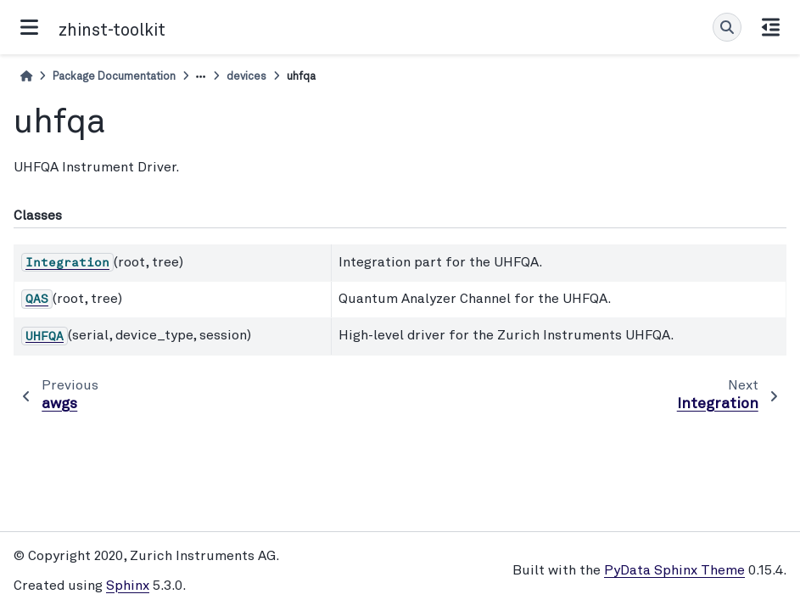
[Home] (26, 77)
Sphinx (127, 586)
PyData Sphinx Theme (674, 571)
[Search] (727, 27)
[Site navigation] (29, 27)
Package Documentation (114, 76)
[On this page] (770, 27)
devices (246, 76)
